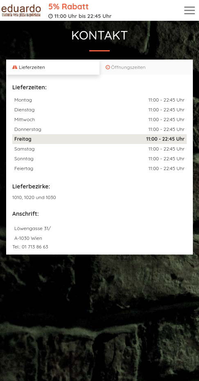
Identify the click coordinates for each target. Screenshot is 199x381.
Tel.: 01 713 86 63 (30, 247)
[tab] (53, 67)
